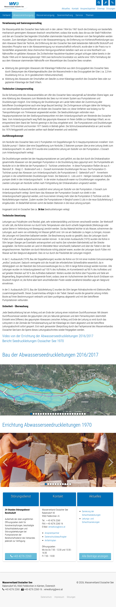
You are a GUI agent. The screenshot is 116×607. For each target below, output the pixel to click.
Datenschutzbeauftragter (56, 536)
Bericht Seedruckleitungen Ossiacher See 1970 (33, 341)
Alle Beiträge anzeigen (95, 556)
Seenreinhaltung (65, 15)
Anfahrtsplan (50, 540)
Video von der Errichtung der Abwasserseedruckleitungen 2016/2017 (47, 336)
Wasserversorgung (45, 15)
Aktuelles (66, 8)
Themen (90, 15)
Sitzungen (110, 8)
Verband (6, 15)
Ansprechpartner (87, 8)
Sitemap (101, 8)
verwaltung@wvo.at (56, 526)
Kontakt (75, 8)
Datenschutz (46, 597)
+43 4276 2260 (20, 556)
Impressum (59, 597)
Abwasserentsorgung (23, 15)
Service (79, 15)
